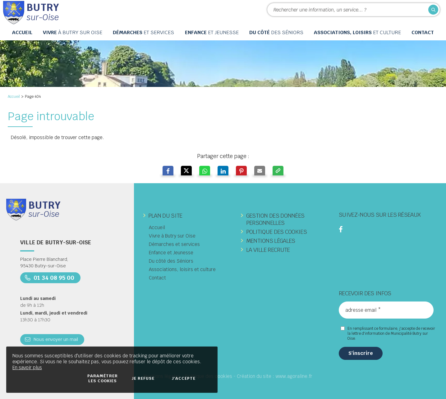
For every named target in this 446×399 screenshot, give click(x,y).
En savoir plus (27, 367)
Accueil (14, 96)
